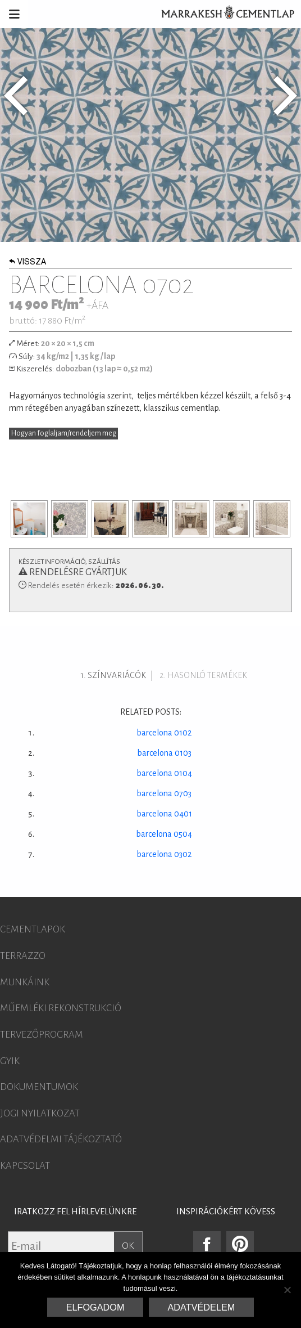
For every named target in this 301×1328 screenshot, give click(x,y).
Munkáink (24, 982)
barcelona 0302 (163, 854)
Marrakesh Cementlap (221, 14)
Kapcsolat (25, 1166)
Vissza (27, 263)
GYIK (10, 1061)
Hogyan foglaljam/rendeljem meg (63, 433)
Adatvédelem (201, 1307)
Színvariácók (117, 675)
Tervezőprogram (41, 1035)
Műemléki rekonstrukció (60, 1008)
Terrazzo (22, 956)
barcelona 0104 (164, 773)
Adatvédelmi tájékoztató (61, 1139)
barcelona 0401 (164, 813)
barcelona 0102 (163, 732)
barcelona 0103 (164, 752)
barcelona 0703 (163, 793)
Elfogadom (95, 1307)
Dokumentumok (39, 1087)
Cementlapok (32, 930)
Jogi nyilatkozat (40, 1114)
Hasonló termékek (207, 675)
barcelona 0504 (164, 833)
